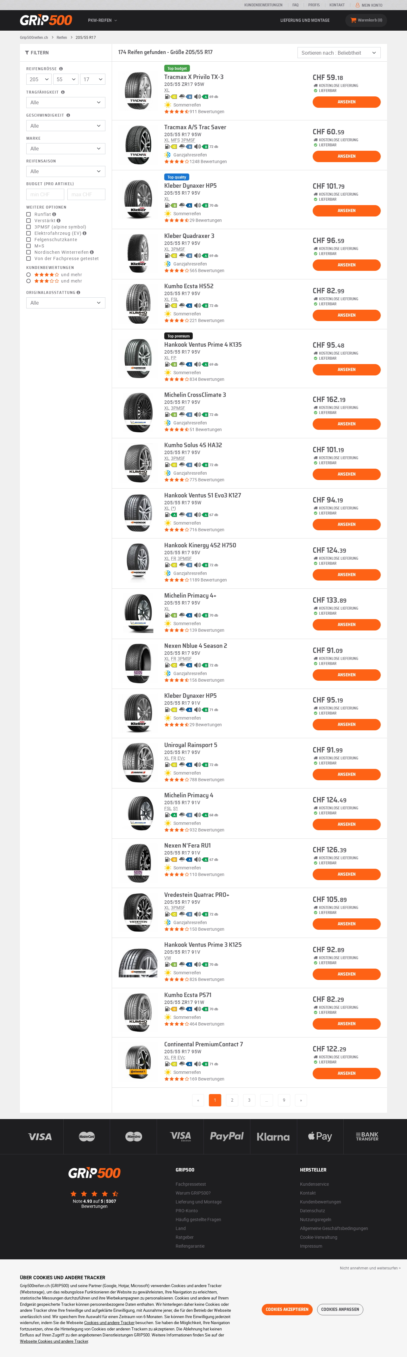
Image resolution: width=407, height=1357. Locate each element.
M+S (39, 246)
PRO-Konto (187, 1211)
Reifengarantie (190, 1246)
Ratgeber (185, 1237)
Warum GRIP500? (193, 1193)
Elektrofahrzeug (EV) (61, 233)
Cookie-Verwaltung (318, 1237)
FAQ (295, 5)
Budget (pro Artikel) (50, 184)
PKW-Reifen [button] (103, 20)
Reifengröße (45, 69)
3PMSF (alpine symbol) (60, 227)
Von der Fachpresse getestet (66, 258)
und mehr (58, 274)
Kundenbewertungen (263, 5)
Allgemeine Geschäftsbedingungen (334, 1228)
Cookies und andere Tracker (109, 1322)
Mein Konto (368, 5)
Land (181, 1228)
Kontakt (337, 5)
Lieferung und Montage (304, 20)
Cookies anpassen (340, 1309)
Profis (314, 5)
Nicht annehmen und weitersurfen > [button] (370, 1267)
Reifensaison (41, 161)
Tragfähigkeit (46, 92)
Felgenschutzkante (55, 239)
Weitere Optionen (46, 207)
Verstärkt (48, 220)
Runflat (46, 214)
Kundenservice (314, 1184)
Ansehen (347, 102)
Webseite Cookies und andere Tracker (54, 1341)
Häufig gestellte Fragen (198, 1219)
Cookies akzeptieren (287, 1309)
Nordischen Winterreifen (64, 252)
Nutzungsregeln (315, 1219)
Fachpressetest (191, 1184)
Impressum (311, 1246)
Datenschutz (312, 1211)
